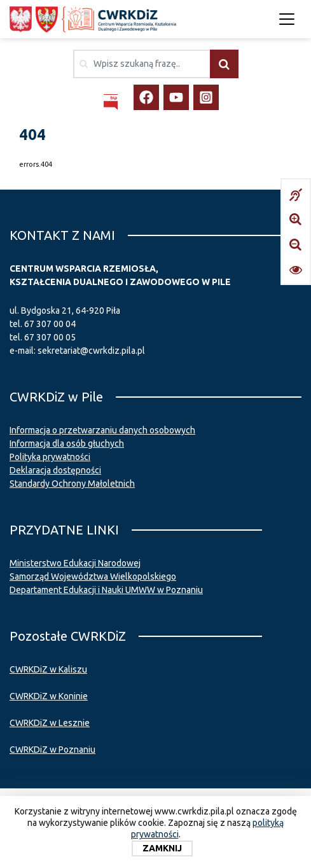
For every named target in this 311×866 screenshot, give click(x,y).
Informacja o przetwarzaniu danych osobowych (102, 430)
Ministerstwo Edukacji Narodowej (75, 563)
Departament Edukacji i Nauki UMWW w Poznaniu (106, 590)
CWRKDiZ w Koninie (49, 696)
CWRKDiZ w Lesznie (50, 723)
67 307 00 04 (50, 324)
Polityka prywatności (50, 457)
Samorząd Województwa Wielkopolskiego (93, 576)
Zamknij (162, 848)
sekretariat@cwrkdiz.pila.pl (91, 351)
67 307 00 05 (50, 337)
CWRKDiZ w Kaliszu (48, 669)
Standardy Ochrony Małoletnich (72, 483)
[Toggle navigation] (287, 19)
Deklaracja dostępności (55, 470)
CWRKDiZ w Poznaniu (52, 749)
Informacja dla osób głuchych (67, 443)
